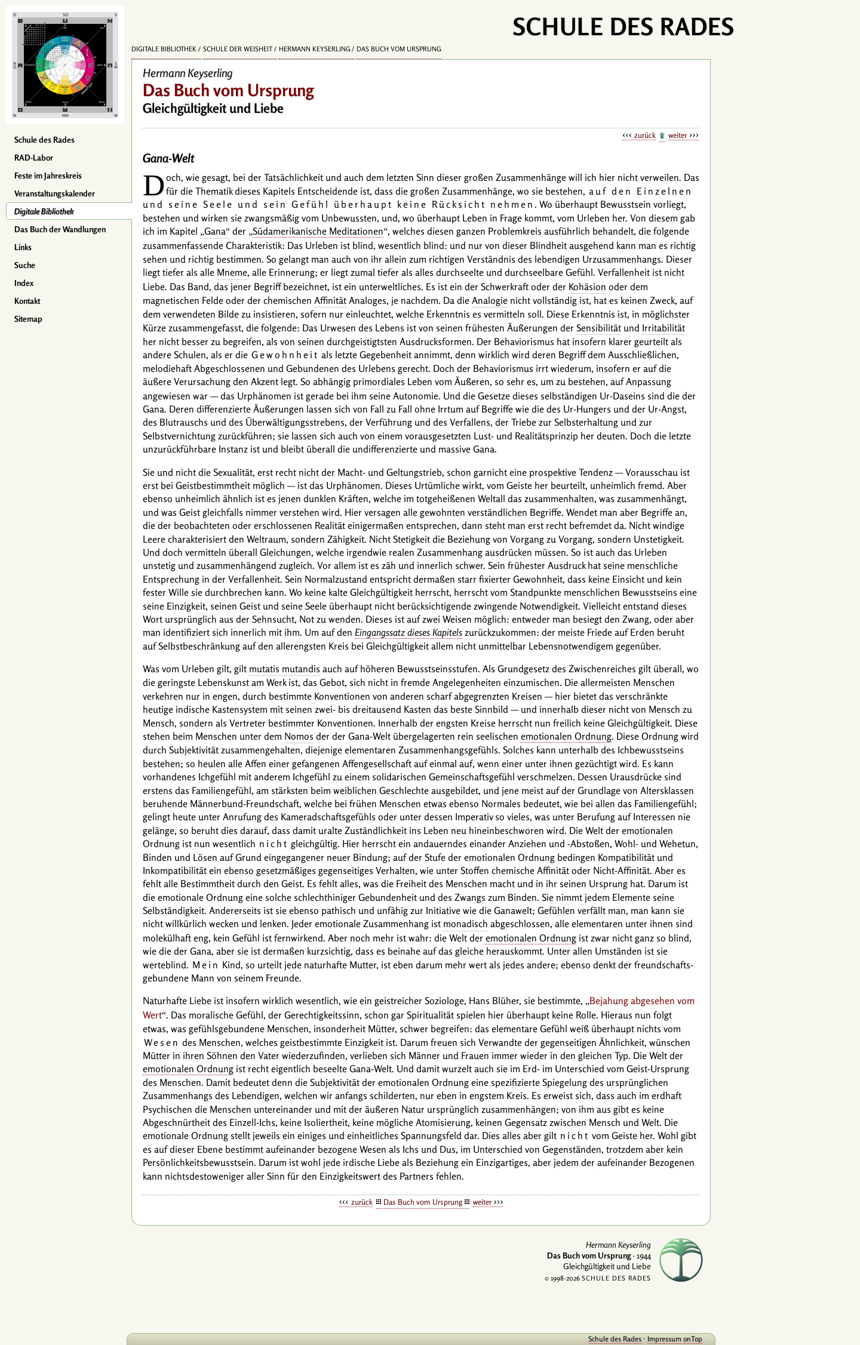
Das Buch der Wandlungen (60, 229)
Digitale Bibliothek (44, 211)
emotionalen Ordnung (566, 736)
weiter (677, 135)
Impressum (664, 1338)
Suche (24, 265)
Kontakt (27, 301)
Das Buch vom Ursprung (399, 49)
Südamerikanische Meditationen (318, 231)
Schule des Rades (44, 139)
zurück (645, 135)
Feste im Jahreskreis (48, 175)
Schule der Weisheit (237, 49)
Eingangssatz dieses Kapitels (408, 632)
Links (23, 247)
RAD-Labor (33, 157)
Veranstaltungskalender (54, 193)
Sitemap (28, 319)
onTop (692, 1338)
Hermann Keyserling (315, 49)
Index (23, 283)
